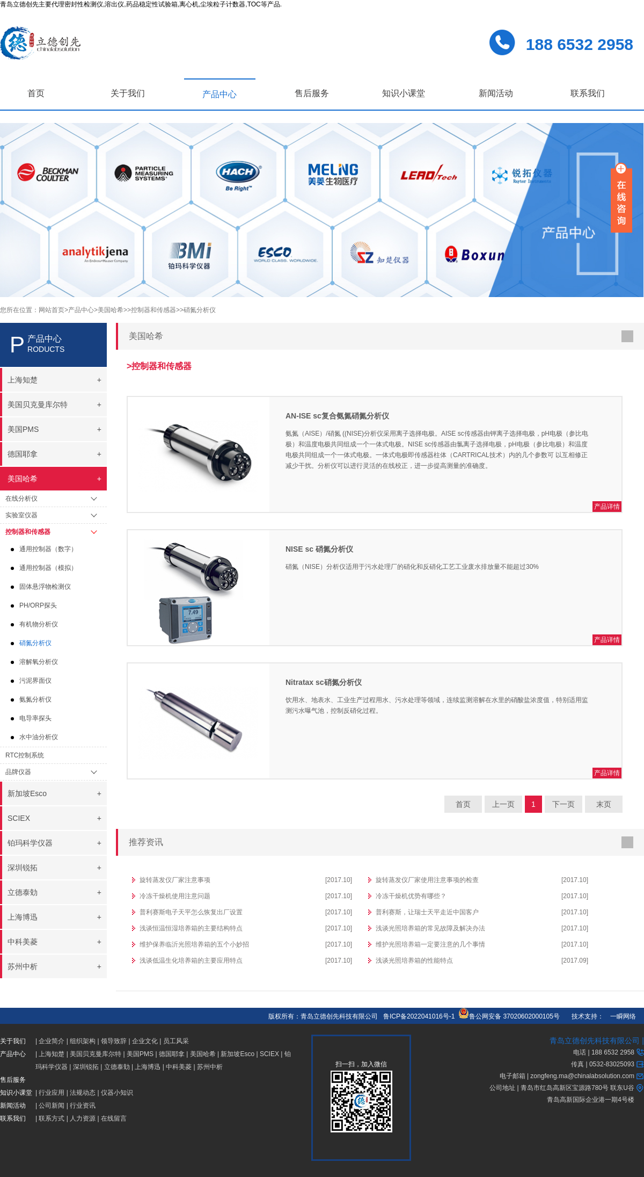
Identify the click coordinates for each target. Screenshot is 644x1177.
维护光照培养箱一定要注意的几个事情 (430, 944)
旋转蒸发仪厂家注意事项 (175, 880)
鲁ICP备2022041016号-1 (419, 1016)
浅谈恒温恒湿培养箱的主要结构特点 (191, 928)
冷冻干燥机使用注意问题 (175, 896)
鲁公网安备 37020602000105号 (509, 1016)
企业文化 (145, 1041)
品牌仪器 (18, 772)
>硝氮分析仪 (198, 310)
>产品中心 (79, 310)
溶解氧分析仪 (38, 662)
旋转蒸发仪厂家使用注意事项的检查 (427, 880)
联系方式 (51, 1118)
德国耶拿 (172, 1054)
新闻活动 (496, 93)
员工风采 (176, 1041)
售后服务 (312, 93)
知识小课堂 (403, 93)
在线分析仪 (21, 498)
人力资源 (83, 1118)
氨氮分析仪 (35, 699)
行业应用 (51, 1092)
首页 (36, 93)
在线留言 (114, 1118)
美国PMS (140, 1054)
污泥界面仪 (35, 680)
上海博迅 (147, 1067)
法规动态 (83, 1092)
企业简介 (51, 1041)
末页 (603, 804)
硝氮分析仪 (35, 643)
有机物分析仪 (38, 624)
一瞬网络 (620, 1016)
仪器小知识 (117, 1092)
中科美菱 (179, 1067)
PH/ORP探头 (38, 605)
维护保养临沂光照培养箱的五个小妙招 (194, 944)
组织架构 (83, 1041)
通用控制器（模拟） (48, 568)
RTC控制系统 (24, 755)
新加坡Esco (237, 1054)
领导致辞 (114, 1041)
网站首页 (51, 310)
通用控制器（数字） (48, 549)
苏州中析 (210, 1067)
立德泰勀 (117, 1067)
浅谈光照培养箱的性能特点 (414, 960)
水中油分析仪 (38, 737)
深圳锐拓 (86, 1067)
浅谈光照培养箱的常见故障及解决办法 (430, 928)
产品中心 (219, 94)
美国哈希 (203, 1054)
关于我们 (128, 93)
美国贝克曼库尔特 (95, 1054)
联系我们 (587, 93)
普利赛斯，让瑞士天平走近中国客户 (427, 912)
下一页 (563, 804)
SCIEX (269, 1054)
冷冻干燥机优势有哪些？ (411, 896)
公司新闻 (51, 1105)
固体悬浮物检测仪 (45, 586)
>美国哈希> (110, 310)
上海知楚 (51, 1054)
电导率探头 (35, 718)
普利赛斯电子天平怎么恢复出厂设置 (191, 912)
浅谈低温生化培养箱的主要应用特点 (191, 960)
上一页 (503, 804)
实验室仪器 (21, 515)
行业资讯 (83, 1105)
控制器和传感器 (27, 532)
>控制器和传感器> (153, 310)
